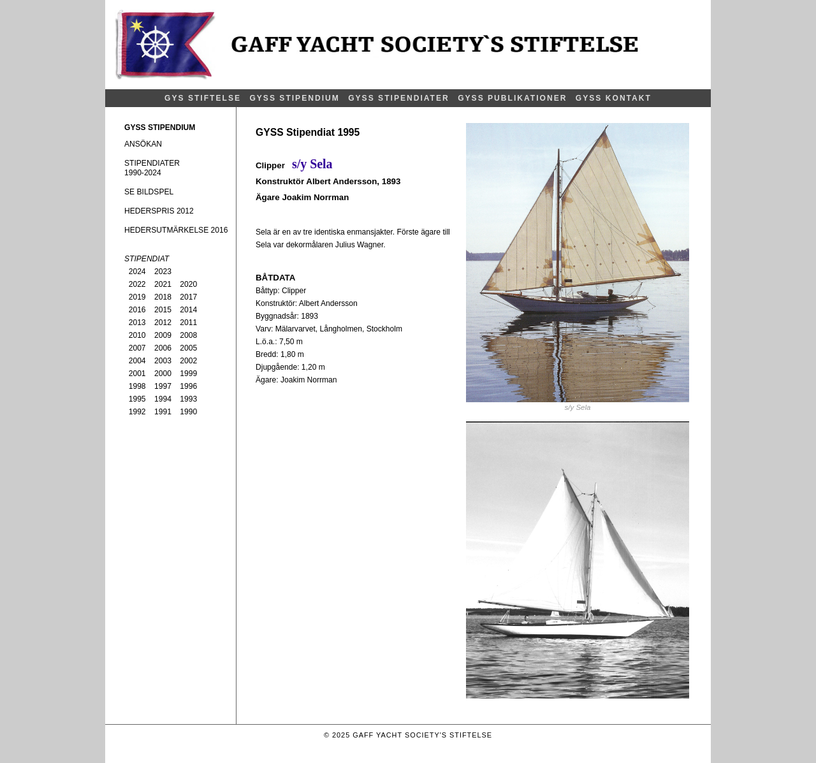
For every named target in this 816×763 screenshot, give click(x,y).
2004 (137, 360)
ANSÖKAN (143, 144)
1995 (137, 399)
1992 (137, 411)
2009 (162, 335)
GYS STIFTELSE (202, 98)
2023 (162, 271)
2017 (188, 297)
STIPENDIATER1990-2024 (152, 168)
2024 (137, 271)
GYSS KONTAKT (614, 98)
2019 (137, 297)
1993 (188, 399)
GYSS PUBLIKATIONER (512, 98)
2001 (137, 373)
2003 (162, 360)
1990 (188, 411)
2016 (137, 309)
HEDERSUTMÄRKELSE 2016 (176, 230)
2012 (162, 322)
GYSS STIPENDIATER (398, 98)
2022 (137, 284)
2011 (188, 322)
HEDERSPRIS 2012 (159, 211)
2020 (188, 284)
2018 (162, 297)
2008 (188, 335)
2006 (162, 348)
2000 (162, 373)
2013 (137, 322)
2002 (188, 360)
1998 (137, 386)
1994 (162, 399)
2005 (188, 348)
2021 (162, 284)
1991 (162, 411)
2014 (188, 309)
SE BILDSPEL (148, 191)
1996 (188, 386)
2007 (137, 348)
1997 (162, 386)
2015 (162, 309)
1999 (188, 373)
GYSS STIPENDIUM (294, 98)
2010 (137, 335)
